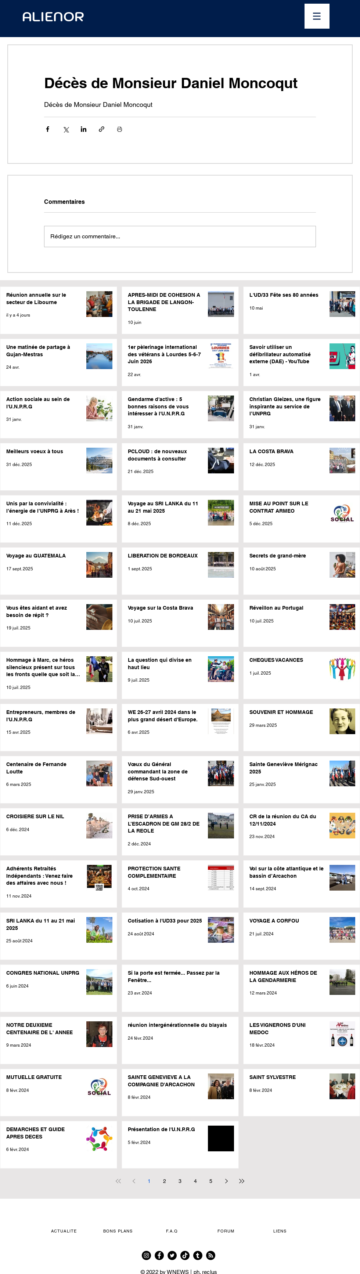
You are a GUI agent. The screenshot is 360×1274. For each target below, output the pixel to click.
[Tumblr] (197, 1255)
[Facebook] (159, 1255)
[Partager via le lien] (101, 129)
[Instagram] (146, 1255)
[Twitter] (172, 1255)
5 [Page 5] (210, 1181)
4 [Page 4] (195, 1181)
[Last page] (241, 1181)
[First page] (118, 1181)
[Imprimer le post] (119, 129)
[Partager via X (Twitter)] (65, 129)
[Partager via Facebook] (47, 129)
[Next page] (226, 1181)
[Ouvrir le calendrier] (227, 16)
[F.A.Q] (173, 1231)
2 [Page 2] (164, 1181)
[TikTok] (185, 1255)
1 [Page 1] (149, 1181)
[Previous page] (133, 1181)
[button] (317, 16)
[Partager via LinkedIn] (83, 129)
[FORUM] (227, 1231)
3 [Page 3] (180, 1181)
